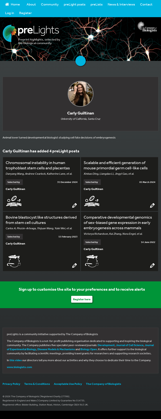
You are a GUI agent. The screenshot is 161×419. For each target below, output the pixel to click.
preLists (97, 4)
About (31, 4)
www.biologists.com (19, 367)
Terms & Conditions (37, 384)
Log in (9, 13)
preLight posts (74, 4)
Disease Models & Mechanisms (56, 349)
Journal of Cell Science (130, 345)
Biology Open (88, 349)
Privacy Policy (11, 384)
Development (106, 345)
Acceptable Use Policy (68, 384)
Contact (146, 4)
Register (25, 13)
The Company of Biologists (103, 384)
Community (50, 4)
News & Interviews (121, 4)
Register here (82, 299)
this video (16, 360)
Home (12, 4)
